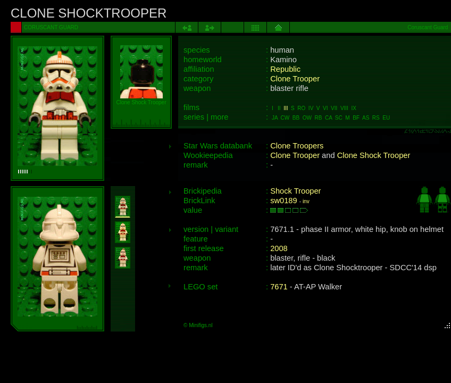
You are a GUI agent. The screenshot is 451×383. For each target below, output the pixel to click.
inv (306, 201)
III (285, 108)
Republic (285, 69)
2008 (279, 248)
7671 (279, 286)
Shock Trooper (295, 191)
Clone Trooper (295, 78)
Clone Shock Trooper (374, 155)
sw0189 (283, 200)
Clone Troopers (296, 145)
